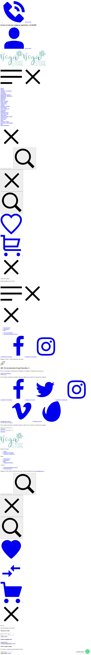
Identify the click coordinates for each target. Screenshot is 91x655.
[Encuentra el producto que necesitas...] (12, 528)
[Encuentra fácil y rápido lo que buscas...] (12, 202)
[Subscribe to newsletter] (3, 429)
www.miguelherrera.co (39, 471)
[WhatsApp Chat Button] (87, 651)
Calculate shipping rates (6, 644)
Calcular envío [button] (4, 642)
